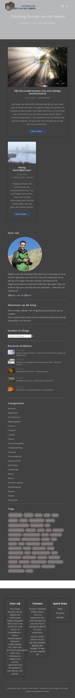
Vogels (30, 178)
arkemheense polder (31, 539)
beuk (55, 553)
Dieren (11, 439)
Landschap (44, 98)
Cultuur (11, 435)
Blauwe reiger (15, 566)
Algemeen (13, 413)
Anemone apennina (32, 534)
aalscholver (58, 530)
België (50, 548)
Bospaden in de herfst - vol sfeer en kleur (32, 372)
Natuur (11, 478)
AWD (22, 543)
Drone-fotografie (16, 443)
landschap (15, 514)
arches (46, 534)
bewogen (43, 557)
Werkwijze (13, 499)
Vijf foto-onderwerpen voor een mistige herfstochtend (37, 92)
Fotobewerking (15, 447)
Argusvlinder (14, 539)
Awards (60, 617)
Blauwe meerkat (56, 562)
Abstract (12, 409)
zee (47, 525)
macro (28, 514)
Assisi (54, 539)
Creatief (12, 430)
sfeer (55, 514)
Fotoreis (12, 452)
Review (11, 491)
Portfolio (60, 613)
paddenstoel (36, 525)
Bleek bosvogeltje (16, 571)
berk (28, 553)
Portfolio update (16, 482)
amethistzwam (15, 534)
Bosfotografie (14, 422)
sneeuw (13, 520)
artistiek (46, 539)
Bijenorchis (24, 562)
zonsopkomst (37, 520)
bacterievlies (48, 543)
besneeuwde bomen (41, 553)
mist (47, 514)
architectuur (57, 534)
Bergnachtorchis (15, 553)
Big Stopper (55, 557)
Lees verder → (37, 131)
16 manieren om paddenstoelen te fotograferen (34, 390)
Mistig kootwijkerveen (22, 169)
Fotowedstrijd (15, 456)
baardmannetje (33, 543)
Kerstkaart (13, 465)
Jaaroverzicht (14, 460)
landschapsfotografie (18, 525)
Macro (11, 473)
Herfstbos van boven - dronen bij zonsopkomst (34, 381)
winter (24, 520)
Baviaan (27, 548)
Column (11, 426)
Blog (60, 609)
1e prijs (41, 530)
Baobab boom (14, 548)
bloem (29, 571)
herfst (39, 514)
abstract (50, 520)
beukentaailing (30, 557)
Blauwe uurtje (49, 566)
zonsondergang (16, 530)
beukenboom (14, 557)
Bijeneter (13, 562)
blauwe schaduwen (32, 566)
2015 (49, 530)
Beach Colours (39, 548)
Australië (12, 543)
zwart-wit (31, 530)
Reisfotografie (14, 486)
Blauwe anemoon (39, 562)
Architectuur (14, 417)
